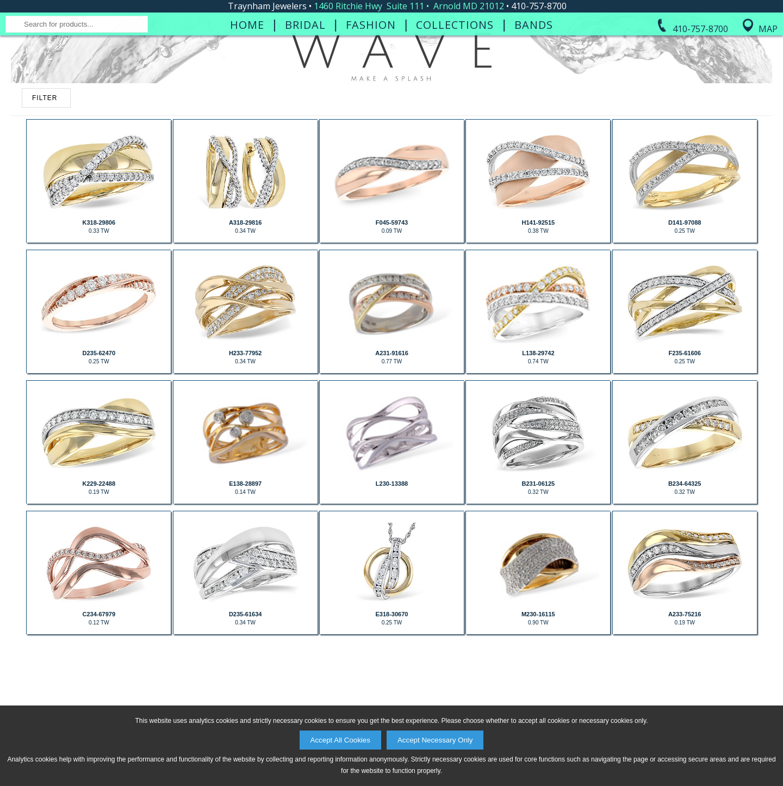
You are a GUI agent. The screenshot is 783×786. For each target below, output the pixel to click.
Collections (455, 107)
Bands (533, 107)
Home (247, 107)
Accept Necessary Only (435, 740)
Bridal (305, 107)
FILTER (44, 216)
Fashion (371, 107)
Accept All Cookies (340, 740)
